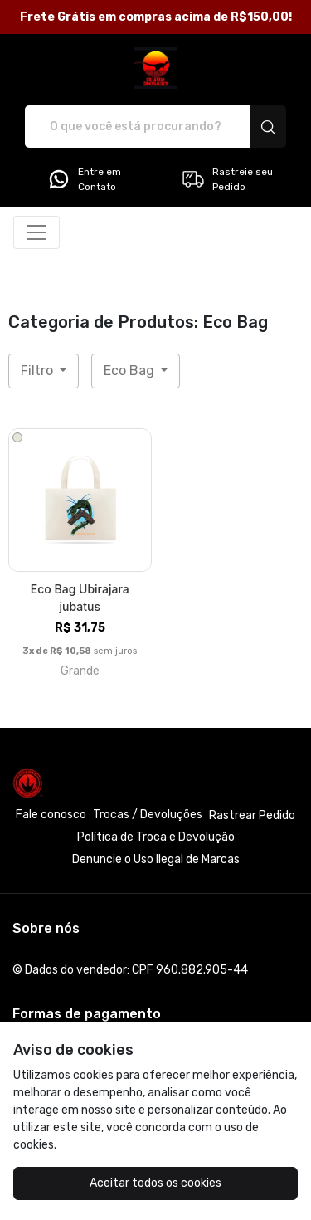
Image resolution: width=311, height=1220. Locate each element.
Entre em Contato (83, 179)
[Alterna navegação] (36, 232)
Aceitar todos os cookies (155, 1183)
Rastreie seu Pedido (227, 179)
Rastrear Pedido (252, 815)
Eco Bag (131, 370)
